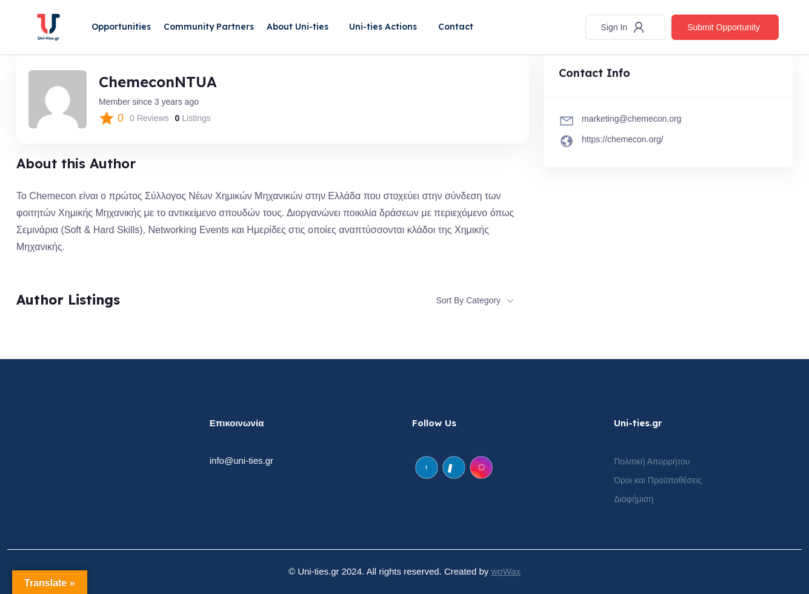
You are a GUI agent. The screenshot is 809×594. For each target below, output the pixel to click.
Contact (456, 26)
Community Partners (209, 26)
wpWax (506, 571)
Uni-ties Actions (384, 26)
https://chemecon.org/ (623, 139)
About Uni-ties (298, 26)
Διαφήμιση (633, 499)
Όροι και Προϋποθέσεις (658, 480)
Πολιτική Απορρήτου (652, 461)
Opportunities (121, 26)
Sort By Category (468, 300)
